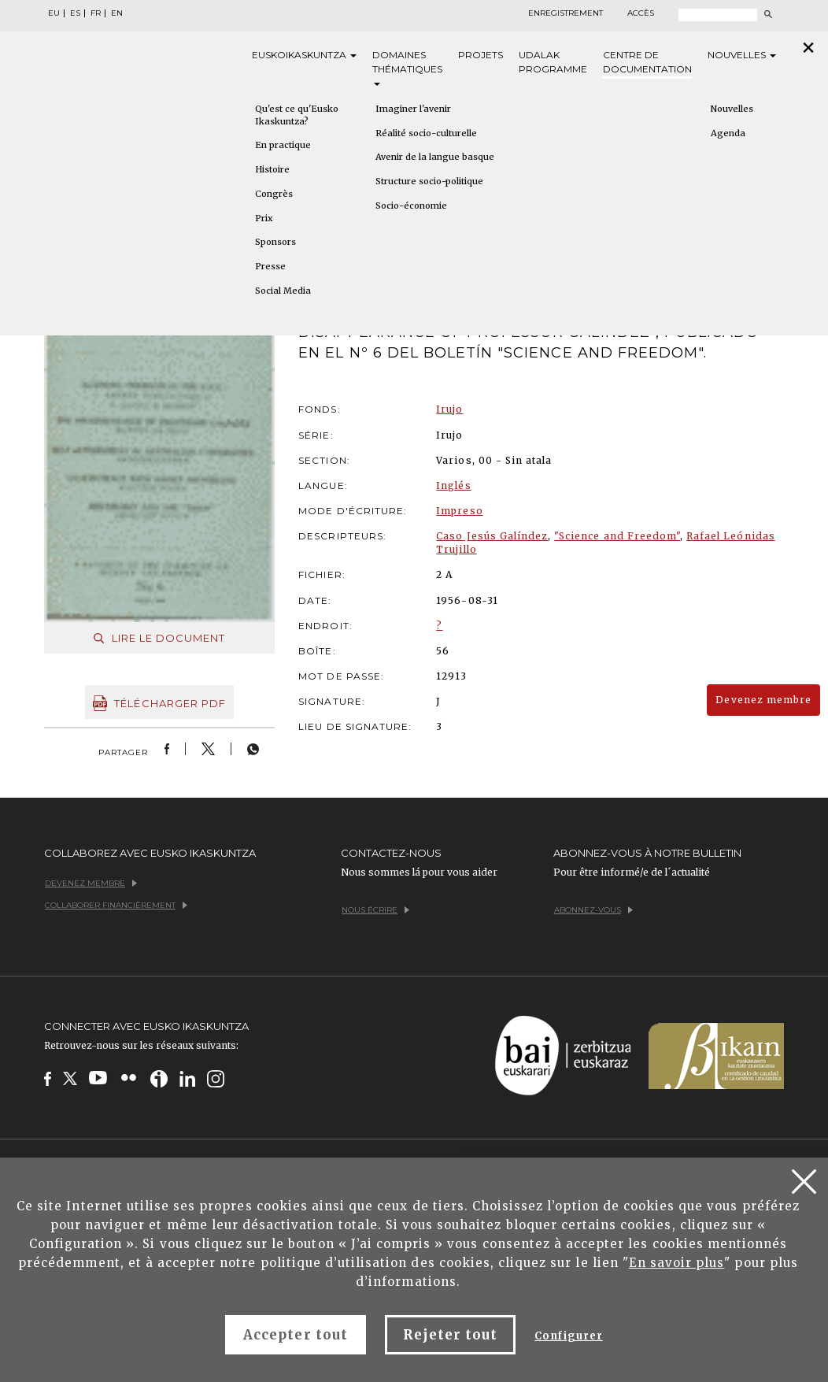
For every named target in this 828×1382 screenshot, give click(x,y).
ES (75, 13)
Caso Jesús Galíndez (492, 536)
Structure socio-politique (429, 181)
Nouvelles (742, 55)
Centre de (647, 62)
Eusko (304, 55)
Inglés (453, 485)
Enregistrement (565, 13)
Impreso (459, 511)
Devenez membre (763, 700)
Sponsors (275, 241)
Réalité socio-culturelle (426, 133)
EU (54, 13)
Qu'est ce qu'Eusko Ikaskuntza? (296, 115)
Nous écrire (375, 910)
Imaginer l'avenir (413, 108)
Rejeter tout (450, 1334)
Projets (480, 55)
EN (117, 13)
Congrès (274, 193)
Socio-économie (411, 205)
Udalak (553, 62)
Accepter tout (295, 1334)
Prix (264, 218)
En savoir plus (677, 1262)
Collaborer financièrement (116, 905)
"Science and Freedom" (617, 536)
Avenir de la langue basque (434, 156)
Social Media (283, 290)
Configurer (568, 1336)
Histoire (272, 169)
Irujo (449, 409)
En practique (283, 144)
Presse (270, 266)
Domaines (407, 67)
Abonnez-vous (593, 910)
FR (96, 13)
